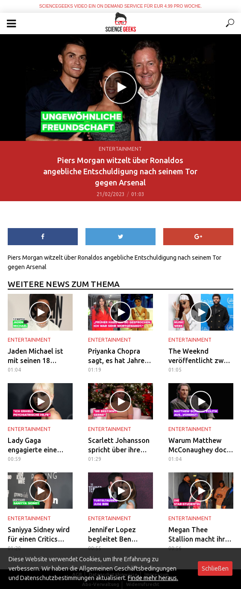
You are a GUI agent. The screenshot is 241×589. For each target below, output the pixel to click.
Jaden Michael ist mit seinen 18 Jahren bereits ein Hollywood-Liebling (39, 356)
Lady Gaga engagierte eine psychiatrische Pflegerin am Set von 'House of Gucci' (40, 445)
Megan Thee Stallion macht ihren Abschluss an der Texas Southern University (200, 535)
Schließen (215, 568)
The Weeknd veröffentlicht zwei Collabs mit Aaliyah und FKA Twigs (199, 356)
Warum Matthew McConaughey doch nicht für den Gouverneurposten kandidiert (199, 445)
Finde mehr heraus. (153, 577)
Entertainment (120, 149)
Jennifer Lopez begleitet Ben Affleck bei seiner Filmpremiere (116, 535)
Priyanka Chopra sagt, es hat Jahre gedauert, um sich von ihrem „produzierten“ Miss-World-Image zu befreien (117, 356)
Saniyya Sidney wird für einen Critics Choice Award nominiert (39, 535)
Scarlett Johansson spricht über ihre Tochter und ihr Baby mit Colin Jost (119, 445)
